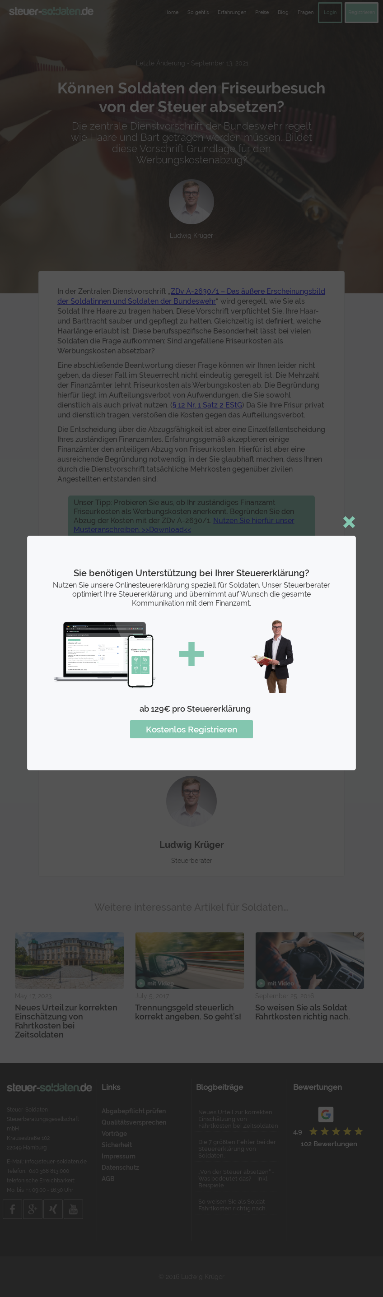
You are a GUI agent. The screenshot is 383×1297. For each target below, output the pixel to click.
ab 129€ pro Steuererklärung (195, 708)
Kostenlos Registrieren (191, 729)
